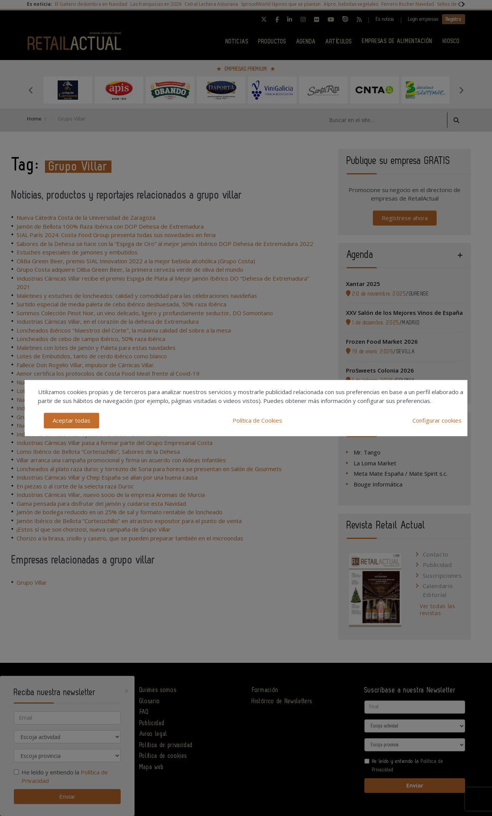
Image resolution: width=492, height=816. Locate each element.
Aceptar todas (71, 420)
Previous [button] (31, 90)
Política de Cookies (257, 420)
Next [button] (461, 90)
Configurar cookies (437, 420)
